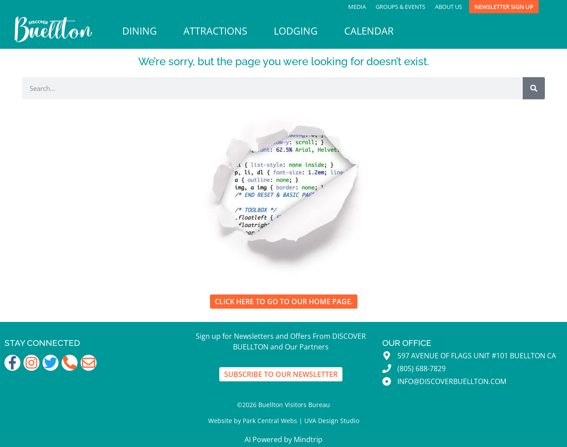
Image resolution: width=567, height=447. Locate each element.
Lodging (296, 31)
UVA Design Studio (331, 420)
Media (357, 7)
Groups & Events (400, 7)
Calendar (369, 31)
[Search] (534, 88)
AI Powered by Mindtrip (283, 439)
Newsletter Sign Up (503, 7)
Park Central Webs (270, 420)
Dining (139, 31)
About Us (448, 7)
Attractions (215, 31)
